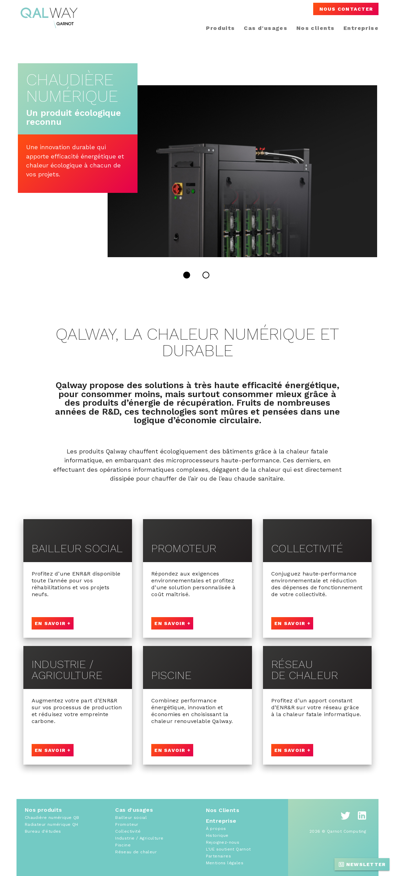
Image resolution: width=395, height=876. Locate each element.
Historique (217, 835)
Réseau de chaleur (136, 852)
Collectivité (128, 831)
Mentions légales (224, 863)
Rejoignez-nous (223, 842)
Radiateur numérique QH (51, 824)
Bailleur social (131, 817)
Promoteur (127, 824)
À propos (216, 828)
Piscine (123, 845)
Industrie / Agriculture (139, 838)
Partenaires (218, 856)
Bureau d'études (43, 831)
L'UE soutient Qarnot (228, 849)
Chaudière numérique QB (52, 817)
